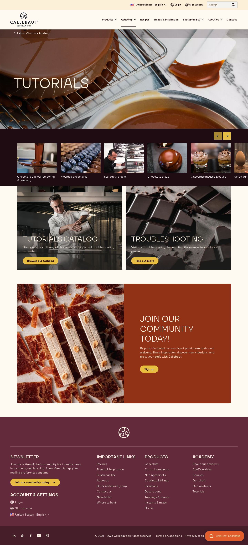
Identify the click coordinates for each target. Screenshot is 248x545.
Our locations (202, 486)
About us (103, 480)
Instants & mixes (156, 502)
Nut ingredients (155, 475)
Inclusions (151, 486)
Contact (232, 19)
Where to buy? (106, 502)
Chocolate (151, 464)
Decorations (153, 491)
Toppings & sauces (157, 497)
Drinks (149, 508)
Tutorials (198, 491)
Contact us (104, 491)
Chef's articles (202, 469)
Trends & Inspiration (166, 19)
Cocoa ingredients (157, 469)
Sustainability (106, 475)
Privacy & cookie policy (199, 535)
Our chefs (199, 480)
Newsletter (104, 497)
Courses (198, 475)
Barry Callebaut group (112, 486)
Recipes (144, 19)
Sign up (149, 369)
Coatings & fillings (157, 480)
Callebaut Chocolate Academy (32, 33)
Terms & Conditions (169, 535)
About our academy (206, 464)
